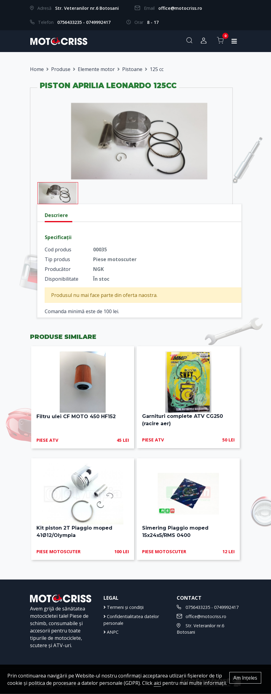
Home (37, 69)
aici (157, 683)
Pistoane (132, 69)
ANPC (111, 633)
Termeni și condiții (124, 608)
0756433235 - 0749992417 (84, 22)
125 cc (157, 69)
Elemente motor (96, 69)
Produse (60, 69)
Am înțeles (245, 677)
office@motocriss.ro (180, 8)
